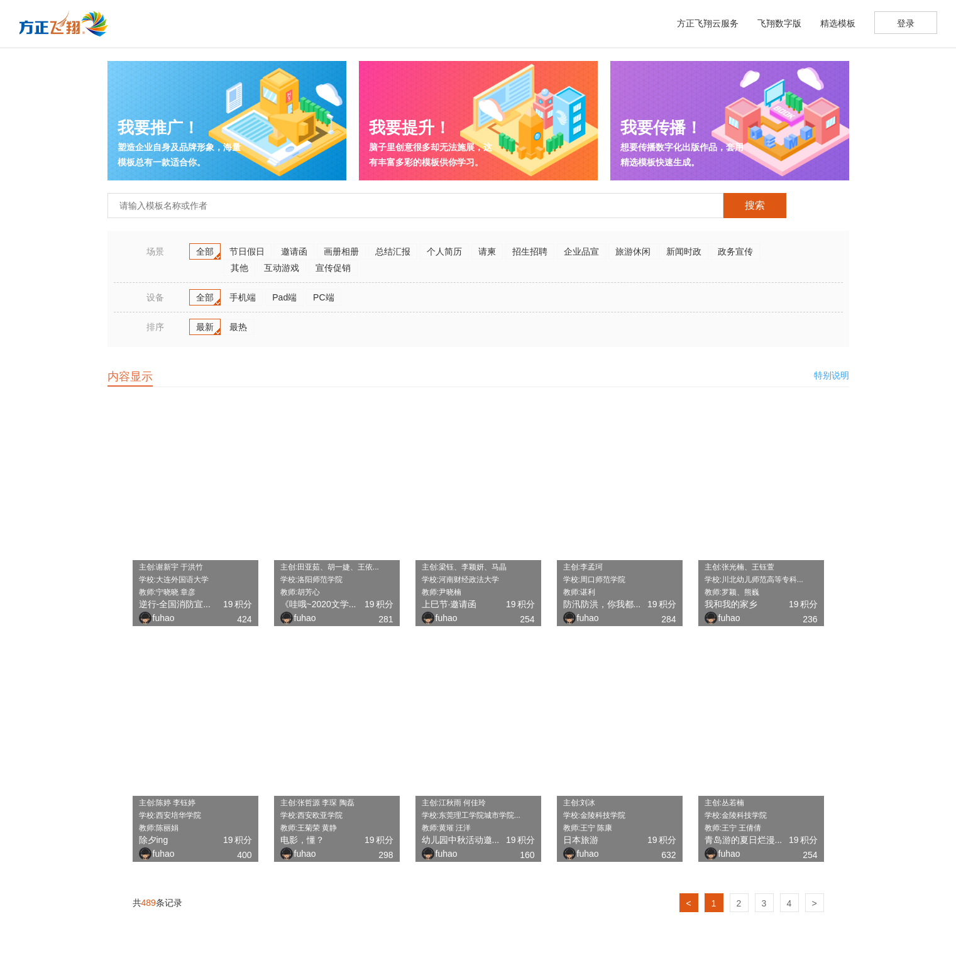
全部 (205, 251)
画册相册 (341, 251)
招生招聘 (529, 251)
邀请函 (294, 251)
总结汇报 (392, 251)
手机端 (242, 297)
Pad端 (284, 297)
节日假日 (247, 251)
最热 (238, 327)
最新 (205, 327)
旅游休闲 (633, 251)
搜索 (755, 205)
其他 (239, 268)
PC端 (323, 297)
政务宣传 (735, 251)
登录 (906, 23)
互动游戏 (281, 268)
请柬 (487, 251)
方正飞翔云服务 (708, 23)
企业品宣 (581, 251)
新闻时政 (683, 251)
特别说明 (831, 375)
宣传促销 (333, 268)
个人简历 (444, 251)
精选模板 (837, 23)
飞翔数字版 (779, 23)
